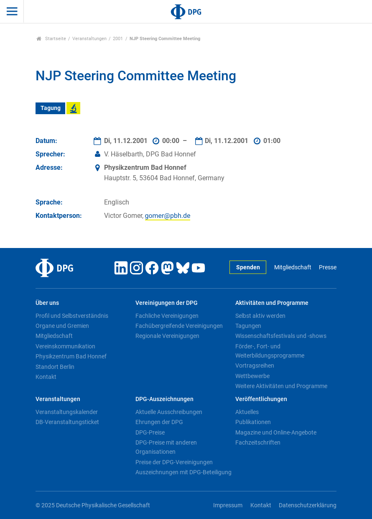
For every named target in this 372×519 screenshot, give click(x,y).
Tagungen (248, 325)
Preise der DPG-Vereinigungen (174, 462)
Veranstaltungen (89, 38)
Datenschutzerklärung (307, 505)
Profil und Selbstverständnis (72, 315)
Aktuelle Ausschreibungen (168, 412)
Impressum (227, 505)
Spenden (248, 267)
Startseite (51, 38)
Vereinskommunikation (65, 346)
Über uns (47, 303)
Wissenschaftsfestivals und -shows (280, 335)
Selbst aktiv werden (260, 315)
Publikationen (253, 422)
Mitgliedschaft (292, 267)
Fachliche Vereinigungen (167, 315)
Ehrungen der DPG (159, 422)
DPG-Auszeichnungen (164, 399)
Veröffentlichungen (261, 399)
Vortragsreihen (254, 365)
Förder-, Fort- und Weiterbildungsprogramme (269, 351)
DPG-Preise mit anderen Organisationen (166, 447)
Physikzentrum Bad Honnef (71, 356)
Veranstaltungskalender (67, 412)
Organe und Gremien (62, 325)
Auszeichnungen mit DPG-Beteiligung (183, 472)
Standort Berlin (55, 366)
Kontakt (46, 376)
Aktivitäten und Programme (271, 303)
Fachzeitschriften (257, 442)
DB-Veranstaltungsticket (67, 422)
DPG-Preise (150, 432)
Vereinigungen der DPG (166, 303)
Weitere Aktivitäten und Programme (281, 386)
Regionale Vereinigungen (167, 335)
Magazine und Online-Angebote (275, 432)
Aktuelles (247, 412)
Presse (327, 267)
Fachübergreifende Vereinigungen (179, 325)
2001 (118, 38)
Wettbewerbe (252, 376)
